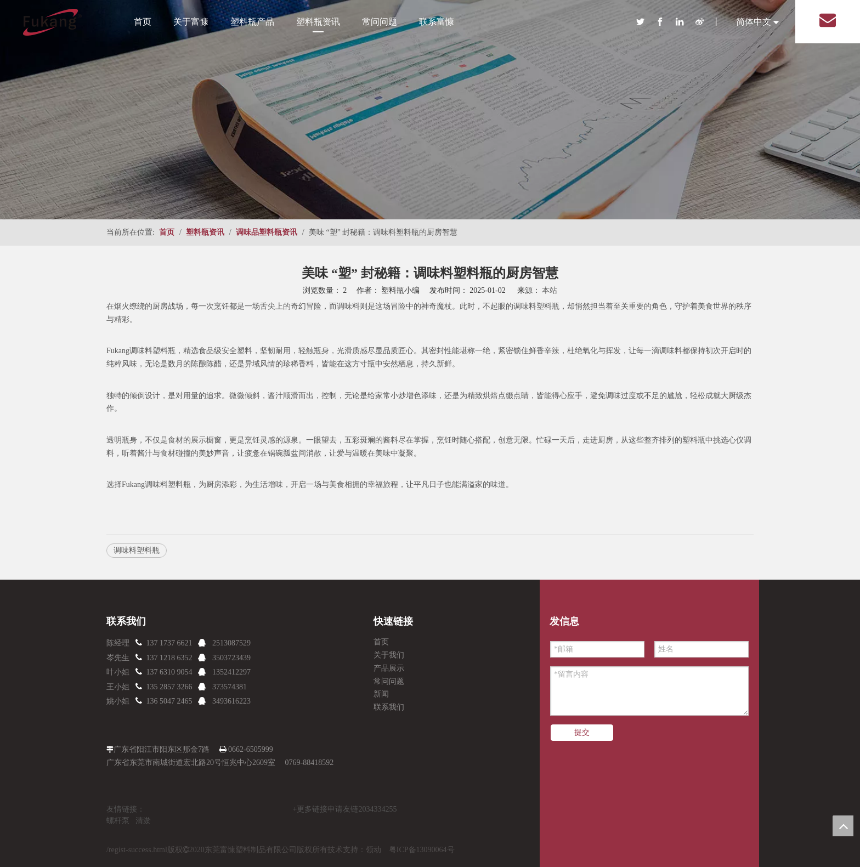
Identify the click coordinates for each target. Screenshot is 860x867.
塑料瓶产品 (252, 21)
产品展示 (389, 668)
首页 (142, 21)
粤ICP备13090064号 (422, 850)
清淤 (143, 821)
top (843, 825)
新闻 (381, 694)
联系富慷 (436, 21)
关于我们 (389, 655)
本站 (549, 290)
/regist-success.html (136, 850)
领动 (373, 850)
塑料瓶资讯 (318, 21)
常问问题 (379, 21)
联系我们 (389, 707)
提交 (582, 732)
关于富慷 (190, 21)
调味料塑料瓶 (137, 550)
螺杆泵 (117, 821)
